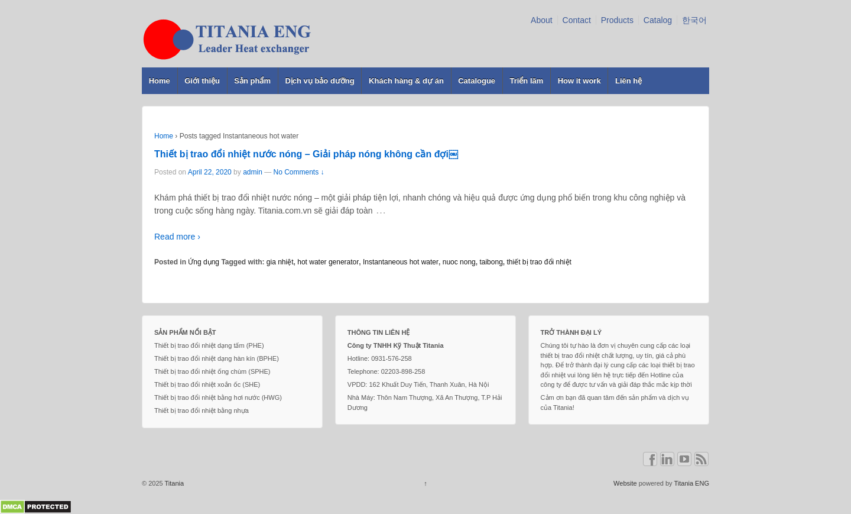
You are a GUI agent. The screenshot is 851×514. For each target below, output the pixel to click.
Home (159, 80)
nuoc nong (459, 262)
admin (252, 172)
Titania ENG (691, 483)
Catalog (658, 20)
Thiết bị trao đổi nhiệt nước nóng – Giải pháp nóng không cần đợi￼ (306, 154)
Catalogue (476, 80)
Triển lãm (526, 80)
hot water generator (328, 262)
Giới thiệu (202, 80)
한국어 (694, 20)
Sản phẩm (252, 80)
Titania (173, 483)
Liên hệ (628, 80)
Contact (577, 20)
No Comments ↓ (299, 172)
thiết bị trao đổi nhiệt (538, 262)
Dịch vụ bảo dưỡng (319, 80)
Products (617, 20)
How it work (579, 80)
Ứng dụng (203, 262)
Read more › (177, 236)
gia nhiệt (280, 262)
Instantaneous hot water (401, 262)
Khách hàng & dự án (406, 80)
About (542, 20)
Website (625, 483)
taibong (490, 262)
